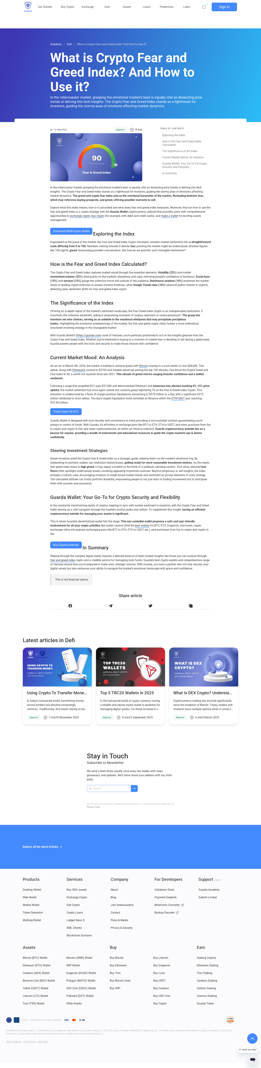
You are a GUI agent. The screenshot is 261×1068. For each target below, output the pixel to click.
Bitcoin (143, 365)
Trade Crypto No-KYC (66, 411)
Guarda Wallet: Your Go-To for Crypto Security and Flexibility (184, 165)
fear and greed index (62, 560)
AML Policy (43, 1041)
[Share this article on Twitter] (150, 605)
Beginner (120, 129)
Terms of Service (13, 1041)
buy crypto (97, 216)
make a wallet (169, 216)
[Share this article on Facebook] (70, 605)
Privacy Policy (93, 807)
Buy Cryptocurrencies (66, 545)
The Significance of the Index (179, 151)
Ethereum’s (78, 370)
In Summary (169, 173)
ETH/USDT (178, 398)
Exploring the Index (173, 135)
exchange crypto (80, 216)
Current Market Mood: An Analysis (183, 157)
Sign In (224, 7)
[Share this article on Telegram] (110, 605)
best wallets (142, 525)
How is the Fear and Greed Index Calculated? (181, 143)
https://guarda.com (89, 335)
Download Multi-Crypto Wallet (71, 231)
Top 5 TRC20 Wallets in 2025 (127, 692)
